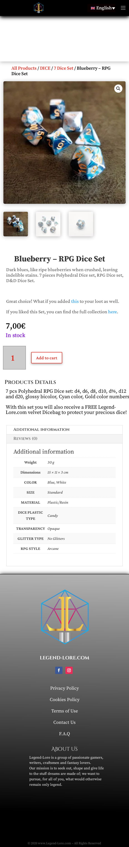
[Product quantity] (14, 358)
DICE (45, 68)
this (75, 301)
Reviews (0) (25, 438)
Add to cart (46, 357)
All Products (24, 68)
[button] (118, 88)
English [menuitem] (104, 8)
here (112, 311)
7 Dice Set (63, 68)
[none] (101, 8)
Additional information (41, 429)
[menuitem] (101, 8)
